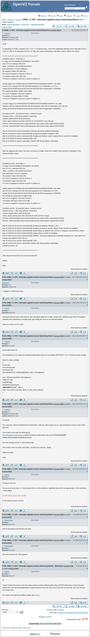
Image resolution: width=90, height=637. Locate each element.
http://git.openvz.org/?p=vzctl (12, 435)
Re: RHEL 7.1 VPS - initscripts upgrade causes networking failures (29, 277)
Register (68, 16)
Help (60, 16)
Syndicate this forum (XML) (74, 619)
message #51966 (59, 540)
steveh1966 (9, 520)
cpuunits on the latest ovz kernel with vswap (73, 613)
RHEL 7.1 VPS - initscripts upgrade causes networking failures (27, 30)
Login (77, 16)
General (10, 20)
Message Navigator (38, 24)
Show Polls (25, 24)
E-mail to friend (7, 27)
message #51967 (68, 566)
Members (42, 16)
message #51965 (59, 514)
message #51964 (59, 469)
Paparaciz (5, 283)
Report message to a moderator (79, 269)
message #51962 (59, 404)
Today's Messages (13, 24)
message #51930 (59, 277)
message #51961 (59, 336)
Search (52, 16)
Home (84, 16)
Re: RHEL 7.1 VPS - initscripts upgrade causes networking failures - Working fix (34, 566)
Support (18, 20)
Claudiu (7, 341)
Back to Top (45, 617)
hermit (7, 308)
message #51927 (56, 30)
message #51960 (59, 302)
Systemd (61, 610)
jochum (7, 33)
